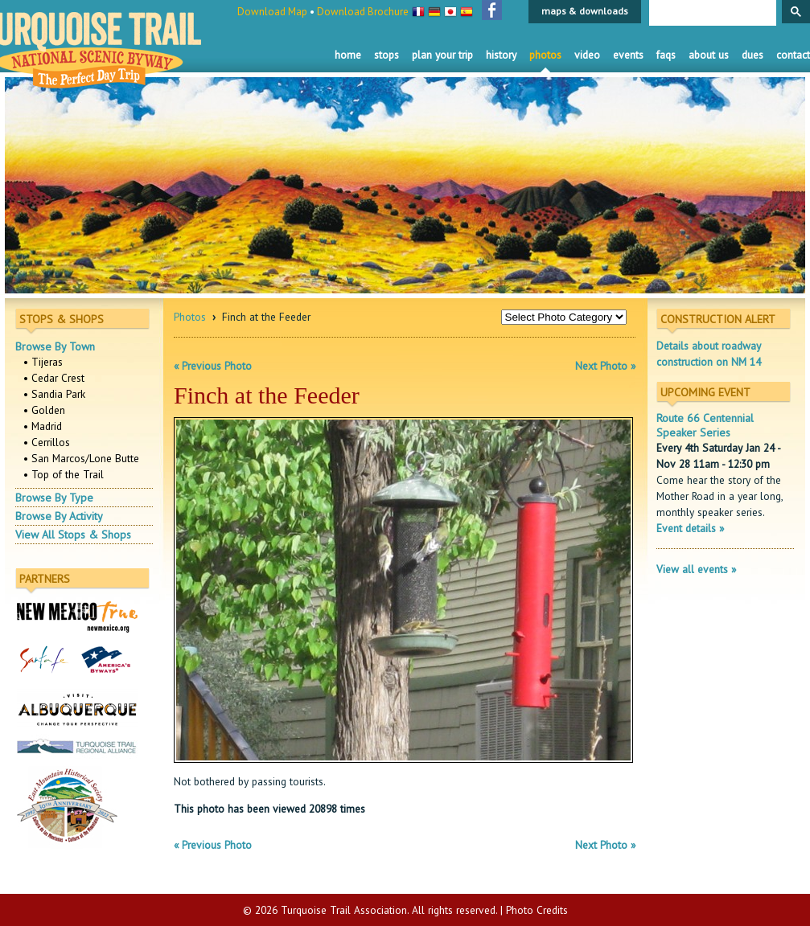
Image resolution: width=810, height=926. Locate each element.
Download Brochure (363, 11)
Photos (545, 54)
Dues (752, 54)
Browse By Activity (59, 516)
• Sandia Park (54, 394)
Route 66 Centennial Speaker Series (705, 425)
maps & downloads (584, 11)
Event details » (690, 528)
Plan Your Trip (442, 54)
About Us (709, 54)
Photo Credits (537, 910)
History (501, 54)
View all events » (696, 569)
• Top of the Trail (63, 474)
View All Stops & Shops (73, 534)
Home (348, 54)
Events (628, 54)
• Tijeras (43, 361)
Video (587, 54)
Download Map (272, 11)
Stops (386, 54)
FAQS (666, 54)
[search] (711, 13)
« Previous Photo (213, 366)
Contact (793, 54)
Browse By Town (55, 346)
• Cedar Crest (53, 378)
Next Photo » (605, 366)
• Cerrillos (46, 442)
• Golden (44, 410)
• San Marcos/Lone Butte (81, 458)
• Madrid (42, 426)
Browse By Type (54, 497)
